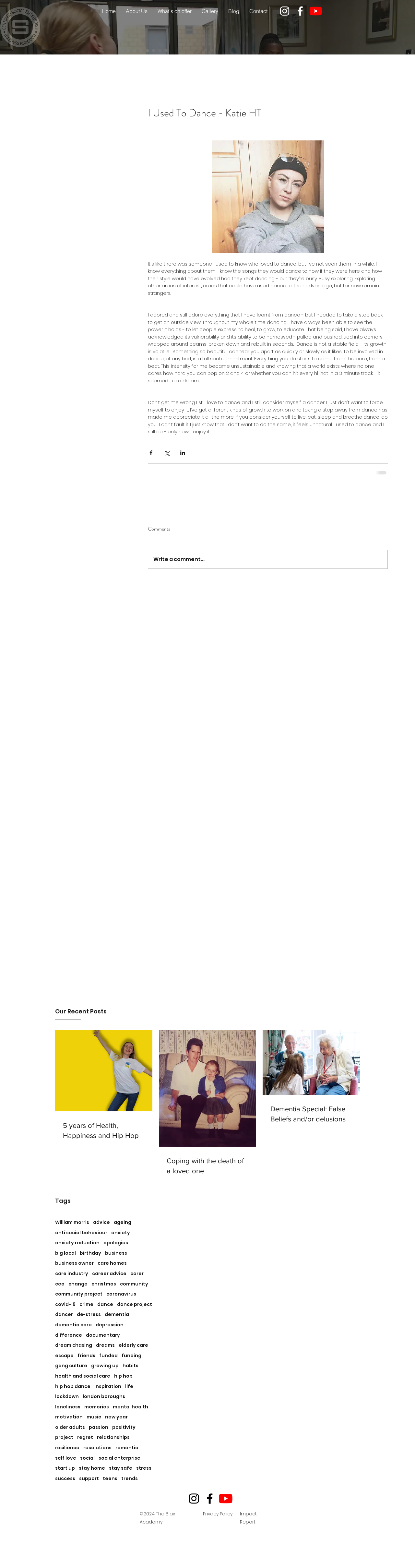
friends (86, 1356)
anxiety (120, 1233)
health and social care (82, 1376)
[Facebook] (210, 1498)
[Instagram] (194, 1498)
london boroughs (104, 1396)
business (116, 1253)
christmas (103, 1284)
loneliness (67, 1407)
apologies (115, 1243)
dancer (64, 1314)
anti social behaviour (81, 1233)
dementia (117, 1314)
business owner (74, 1263)
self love (65, 1458)
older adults (70, 1427)
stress (143, 1468)
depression (110, 1325)
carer (137, 1274)
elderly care (133, 1345)
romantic (126, 1448)
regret (85, 1437)
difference (68, 1335)
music (94, 1417)
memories (96, 1407)
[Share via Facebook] (151, 453)
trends (129, 1479)
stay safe (120, 1468)
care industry (71, 1274)
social (87, 1458)
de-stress (89, 1314)
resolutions (97, 1448)
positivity (124, 1427)
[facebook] (300, 11)
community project (78, 1294)
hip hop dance (72, 1386)
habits (130, 1366)
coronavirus (121, 1294)
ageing (122, 1222)
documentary (103, 1335)
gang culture (71, 1366)
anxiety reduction (77, 1243)
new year (116, 1417)
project (64, 1437)
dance (105, 1304)
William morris (72, 1222)
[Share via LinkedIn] (183, 453)
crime (86, 1304)
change (78, 1284)
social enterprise (119, 1458)
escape (64, 1356)
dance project (134, 1304)
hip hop (123, 1376)
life (129, 1386)
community (134, 1284)
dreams (105, 1345)
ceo (60, 1284)
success (65, 1479)
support (89, 1479)
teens (110, 1479)
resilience (67, 1448)
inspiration (107, 1386)
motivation (69, 1417)
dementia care (73, 1325)
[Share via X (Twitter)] (167, 453)
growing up (105, 1366)
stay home (92, 1468)
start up (65, 1468)
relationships (113, 1437)
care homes (112, 1263)
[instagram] (285, 11)
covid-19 (65, 1304)
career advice (109, 1274)
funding (131, 1356)
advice (101, 1222)
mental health (130, 1407)
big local (65, 1253)
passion (98, 1427)
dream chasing (73, 1345)
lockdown (67, 1396)
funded (108, 1356)
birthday (90, 1253)
